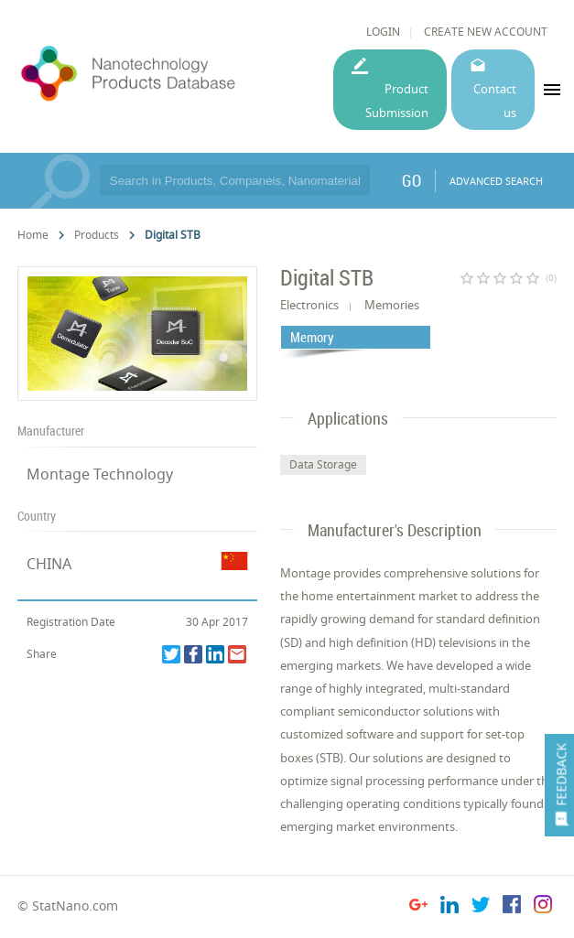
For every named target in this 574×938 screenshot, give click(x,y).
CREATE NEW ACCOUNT (485, 31)
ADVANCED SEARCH (496, 181)
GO (411, 180)
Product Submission (396, 100)
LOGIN (383, 31)
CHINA (49, 564)
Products (96, 235)
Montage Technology (100, 474)
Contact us (494, 100)
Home (33, 235)
